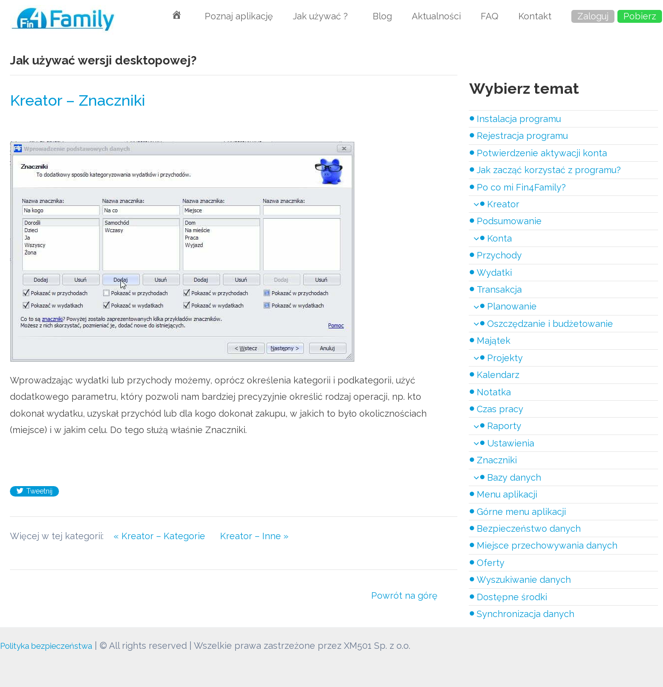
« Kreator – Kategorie (162, 536)
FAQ (489, 16)
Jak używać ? (323, 16)
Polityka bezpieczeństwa (53, 645)
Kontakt (535, 16)
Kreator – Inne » (254, 536)
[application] (474, 204)
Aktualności (436, 16)
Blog (382, 16)
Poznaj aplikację (239, 16)
